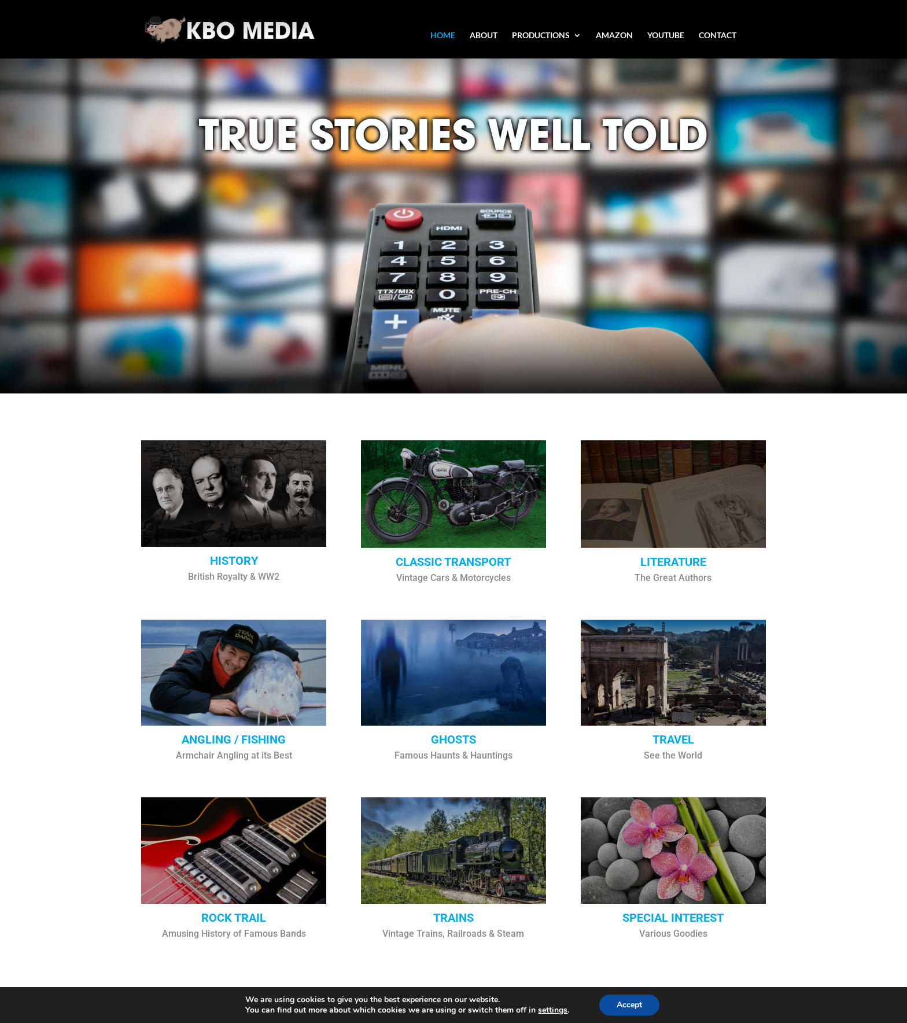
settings (552, 1010)
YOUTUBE (665, 35)
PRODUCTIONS (541, 35)
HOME (442, 35)
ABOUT (483, 35)
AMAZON (614, 35)
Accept (629, 1004)
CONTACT (717, 35)
